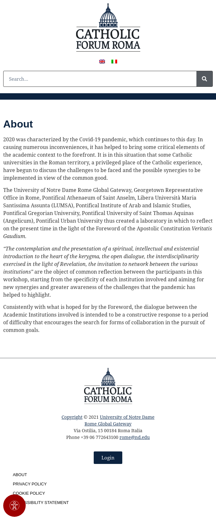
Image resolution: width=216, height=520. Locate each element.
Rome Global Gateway (107, 424)
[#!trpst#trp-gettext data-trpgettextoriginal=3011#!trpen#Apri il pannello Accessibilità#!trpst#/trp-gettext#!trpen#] (14, 505)
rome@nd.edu (134, 437)
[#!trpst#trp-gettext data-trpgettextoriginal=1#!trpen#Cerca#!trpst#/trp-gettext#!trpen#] (204, 79)
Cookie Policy (29, 493)
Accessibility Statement (41, 502)
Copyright (72, 417)
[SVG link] (108, 27)
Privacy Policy (30, 484)
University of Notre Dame (127, 417)
